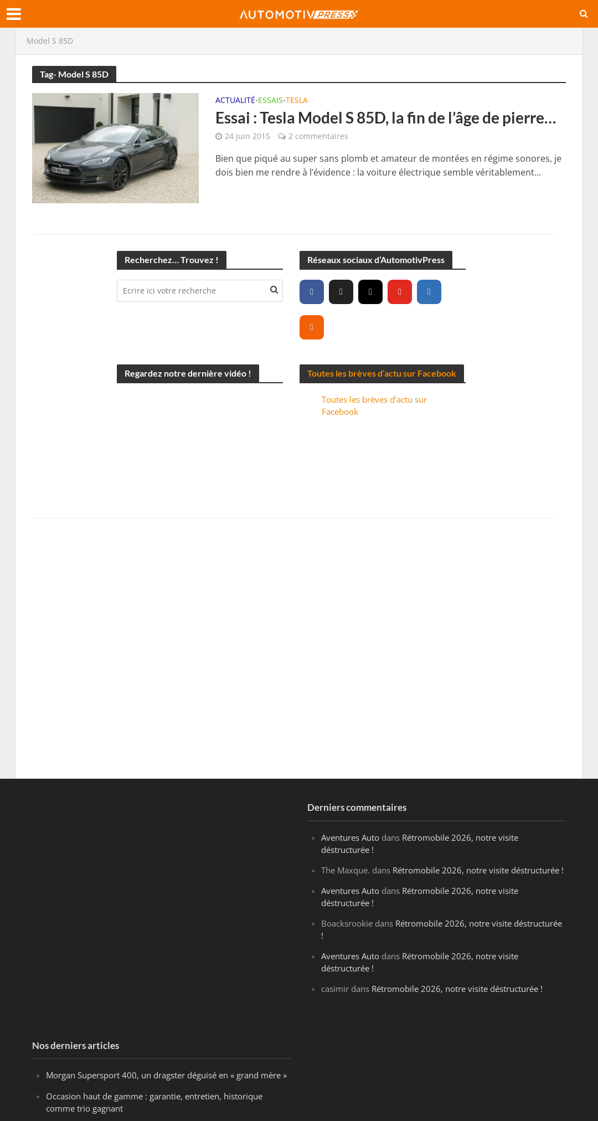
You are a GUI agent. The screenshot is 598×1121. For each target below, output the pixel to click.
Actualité (235, 100)
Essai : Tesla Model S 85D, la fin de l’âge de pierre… (385, 117)
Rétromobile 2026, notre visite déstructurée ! (478, 870)
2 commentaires (318, 136)
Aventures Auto (350, 837)
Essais (270, 100)
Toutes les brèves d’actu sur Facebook (381, 373)
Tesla (297, 100)
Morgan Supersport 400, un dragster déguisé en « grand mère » (166, 1075)
